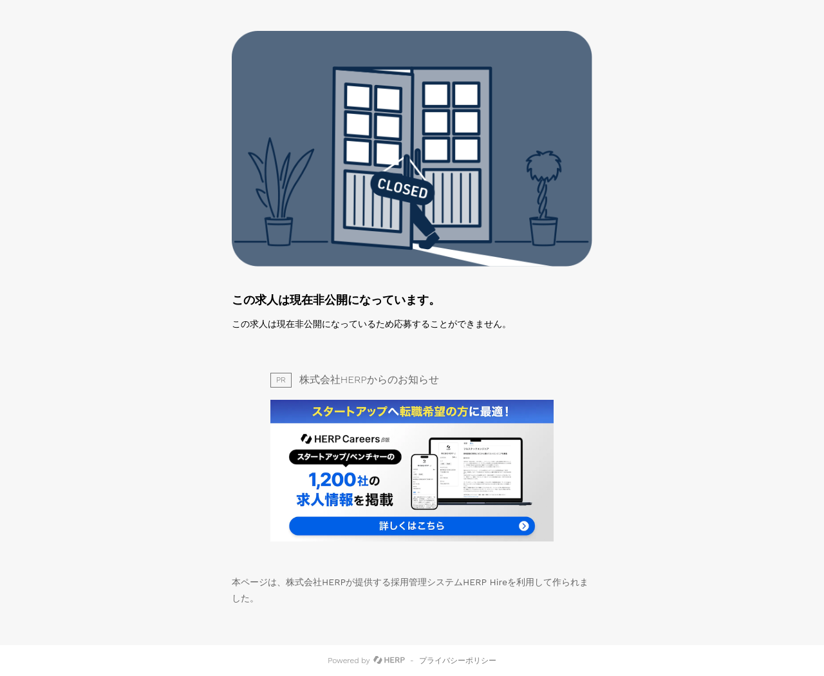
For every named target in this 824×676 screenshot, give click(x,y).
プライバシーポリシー (457, 660)
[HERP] (389, 660)
